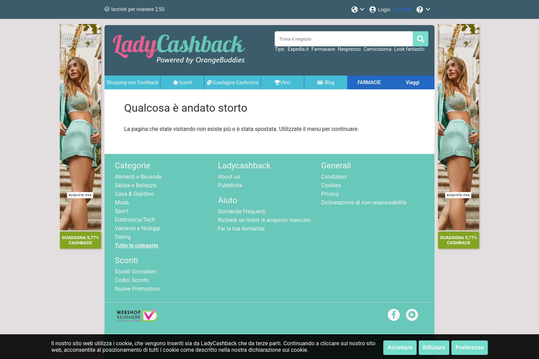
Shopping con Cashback (132, 82)
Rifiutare (434, 347)
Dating (123, 237)
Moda (122, 202)
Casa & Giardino (134, 194)
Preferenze (469, 347)
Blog (325, 82)
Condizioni (334, 176)
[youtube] (412, 314)
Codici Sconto (132, 280)
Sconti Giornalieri (135, 271)
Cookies (331, 185)
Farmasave (323, 49)
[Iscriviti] (402, 9)
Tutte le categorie (136, 245)
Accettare (399, 347)
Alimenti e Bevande (138, 176)
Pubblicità (230, 185)
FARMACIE (369, 82)
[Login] (379, 9)
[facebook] (393, 314)
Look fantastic (409, 49)
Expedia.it (298, 49)
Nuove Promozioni (137, 288)
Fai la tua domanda (241, 228)
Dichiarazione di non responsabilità (363, 202)
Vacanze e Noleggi (137, 228)
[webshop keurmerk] (137, 319)
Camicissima (378, 49)
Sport (121, 211)
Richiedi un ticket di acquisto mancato (264, 220)
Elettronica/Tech (135, 219)
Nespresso (349, 49)
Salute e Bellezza (135, 185)
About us (229, 176)
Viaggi (412, 82)
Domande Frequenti (242, 211)
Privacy (330, 194)
